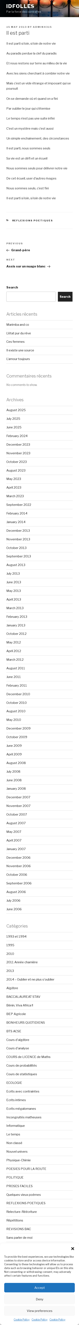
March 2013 (15, 608)
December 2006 (18, 858)
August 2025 (16, 410)
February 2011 (16, 685)
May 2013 (13, 591)
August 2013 (15, 565)
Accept (39, 1288)
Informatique (15, 1126)
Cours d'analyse (17, 1048)
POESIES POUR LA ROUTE (26, 1169)
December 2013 (18, 531)
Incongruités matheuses (24, 1117)
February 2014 (16, 513)
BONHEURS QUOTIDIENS (25, 1023)
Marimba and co (17, 325)
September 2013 (18, 556)
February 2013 (16, 617)
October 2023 (16, 462)
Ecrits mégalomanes (21, 1109)
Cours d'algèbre (17, 1040)
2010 (10, 954)
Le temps (13, 1134)
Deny (39, 1299)
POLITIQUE (15, 1177)
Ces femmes (15, 342)
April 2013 (13, 599)
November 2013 (18, 539)
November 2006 (18, 866)
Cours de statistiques (21, 1074)
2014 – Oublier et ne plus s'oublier (30, 979)
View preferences (39, 1311)
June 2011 (13, 677)
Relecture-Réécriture (21, 1212)
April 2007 (13, 840)
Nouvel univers (17, 1152)
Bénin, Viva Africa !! (19, 1005)
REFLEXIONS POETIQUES (32, 220)
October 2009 (16, 737)
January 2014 (15, 522)
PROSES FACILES (19, 1186)
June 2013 (13, 582)
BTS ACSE (13, 1031)
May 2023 (13, 479)
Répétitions (14, 1220)
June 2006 (14, 909)
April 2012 (13, 651)
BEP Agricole (16, 1014)
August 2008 (16, 763)
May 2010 (13, 720)
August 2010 (15, 711)
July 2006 (13, 900)
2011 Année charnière (22, 962)
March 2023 (15, 496)
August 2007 (16, 823)
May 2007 (13, 832)
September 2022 (18, 505)
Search (12, 287)
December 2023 (18, 445)
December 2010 (18, 694)
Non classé (14, 1143)
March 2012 (15, 660)
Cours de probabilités (21, 1065)
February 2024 (17, 436)
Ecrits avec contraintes (22, 1091)
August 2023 (15, 470)
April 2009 (14, 754)
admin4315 (42, 26)
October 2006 (16, 875)
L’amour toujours (18, 359)
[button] (73, 1249)
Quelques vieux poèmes (23, 1195)
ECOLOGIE (14, 1083)
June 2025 (13, 427)
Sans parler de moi (19, 1238)
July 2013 (13, 573)
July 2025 (13, 419)
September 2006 (19, 883)
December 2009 (18, 728)
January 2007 (16, 849)
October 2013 (16, 548)
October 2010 (16, 703)
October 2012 (16, 634)
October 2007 (16, 814)
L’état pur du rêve (18, 333)
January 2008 (16, 789)
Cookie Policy (21, 1319)
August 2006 (16, 892)
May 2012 (13, 642)
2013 (10, 971)
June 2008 (14, 780)
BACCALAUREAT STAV (23, 997)
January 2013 (15, 625)
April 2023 (13, 487)
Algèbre (12, 988)
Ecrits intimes (16, 1100)
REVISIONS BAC (18, 1229)
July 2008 (13, 771)
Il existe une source (20, 350)
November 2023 (18, 453)
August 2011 (15, 668)
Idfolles (20, 6)
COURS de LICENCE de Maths (28, 1057)
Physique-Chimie (18, 1160)
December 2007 (18, 797)
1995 (10, 945)
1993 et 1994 (16, 936)
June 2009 (14, 746)
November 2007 (18, 806)
